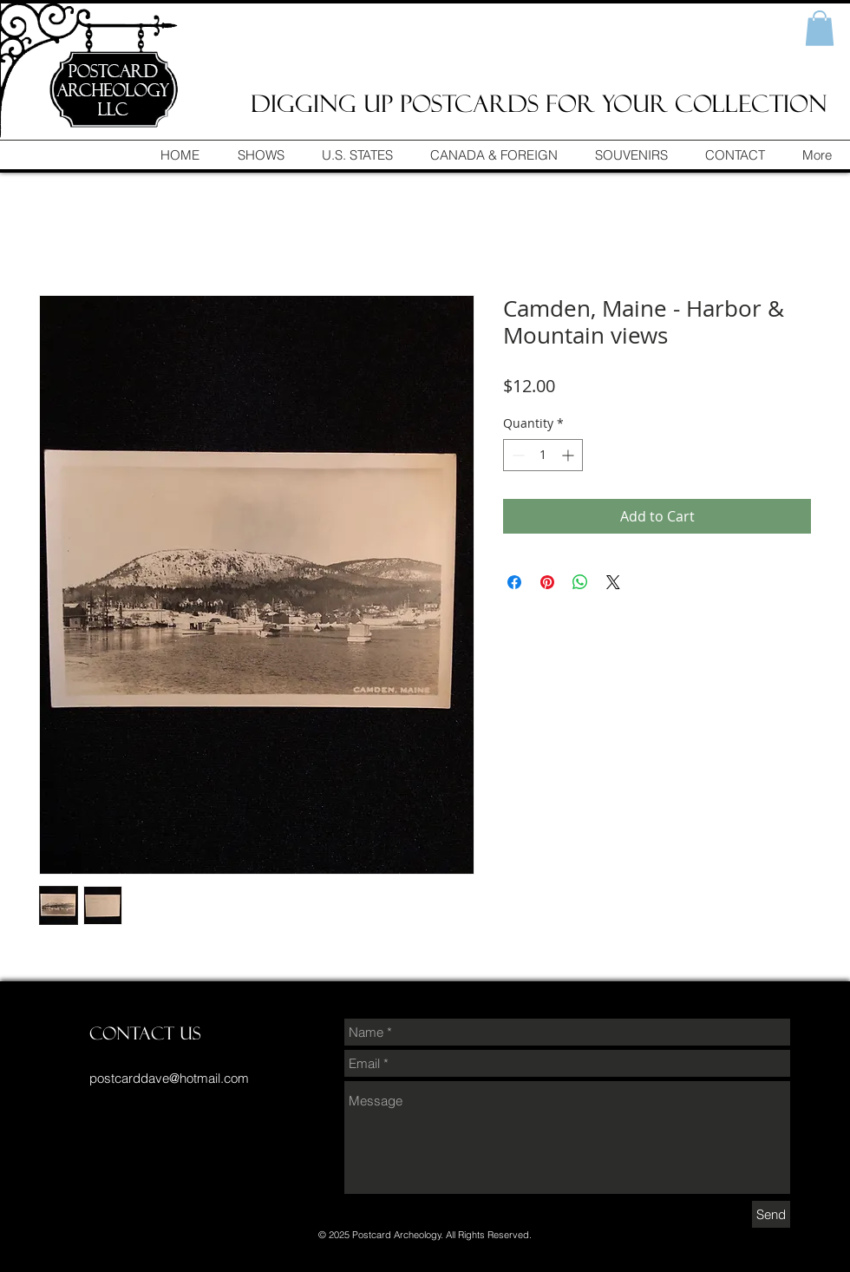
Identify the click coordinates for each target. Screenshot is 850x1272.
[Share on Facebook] (514, 582)
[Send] (771, 1214)
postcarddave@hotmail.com (169, 1078)
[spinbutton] (543, 455)
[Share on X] (613, 582)
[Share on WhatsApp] (580, 582)
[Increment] (569, 455)
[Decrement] (516, 455)
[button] (819, 28)
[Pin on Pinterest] (547, 582)
